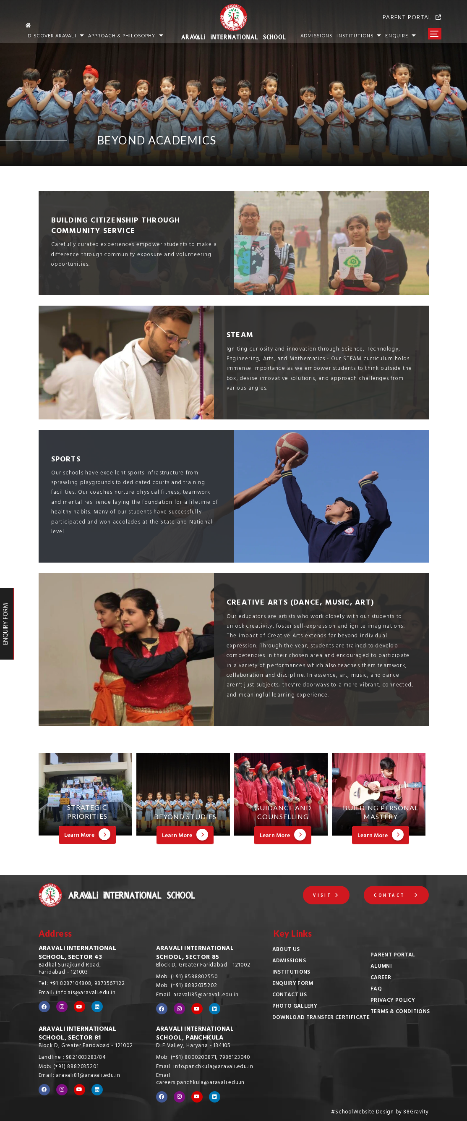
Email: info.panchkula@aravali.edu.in (204, 1067)
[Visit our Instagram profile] (62, 1006)
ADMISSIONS (316, 35)
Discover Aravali (55, 35)
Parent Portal (392, 955)
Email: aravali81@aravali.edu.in (79, 1076)
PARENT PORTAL (412, 17)
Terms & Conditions (400, 1012)
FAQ (376, 989)
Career (380, 978)
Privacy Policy (392, 1001)
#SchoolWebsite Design (362, 1113)
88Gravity (415, 1113)
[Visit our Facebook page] (44, 1006)
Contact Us (289, 995)
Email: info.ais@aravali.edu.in (77, 993)
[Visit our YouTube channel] (79, 1006)
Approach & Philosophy (125, 35)
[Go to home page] (97, 23)
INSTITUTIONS (359, 35)
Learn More (87, 834)
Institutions (291, 973)
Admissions (289, 961)
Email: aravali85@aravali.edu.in (197, 995)
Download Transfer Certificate (321, 1018)
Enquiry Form (292, 984)
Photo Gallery (295, 1007)
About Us (286, 950)
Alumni (381, 967)
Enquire (400, 35)
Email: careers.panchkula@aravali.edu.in (200, 1079)
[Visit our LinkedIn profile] (97, 1006)
